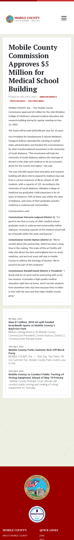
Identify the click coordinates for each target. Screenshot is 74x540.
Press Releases (17, 101)
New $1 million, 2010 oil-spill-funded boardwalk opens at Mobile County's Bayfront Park (32, 325)
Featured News (36, 101)
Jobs (42, 535)
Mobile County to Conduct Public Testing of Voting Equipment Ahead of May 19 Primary (36, 376)
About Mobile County (15, 535)
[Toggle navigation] (64, 17)
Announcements (48, 97)
